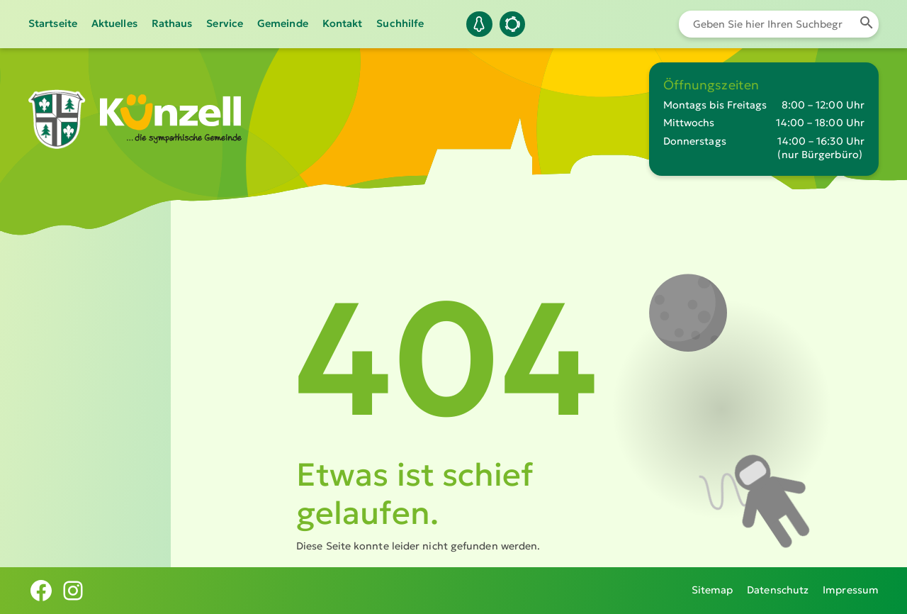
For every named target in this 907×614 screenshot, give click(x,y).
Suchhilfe (400, 23)
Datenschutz (778, 590)
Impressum (851, 590)
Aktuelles (114, 23)
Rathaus (172, 23)
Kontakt (342, 23)
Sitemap (712, 590)
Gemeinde (282, 23)
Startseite (52, 23)
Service (224, 23)
